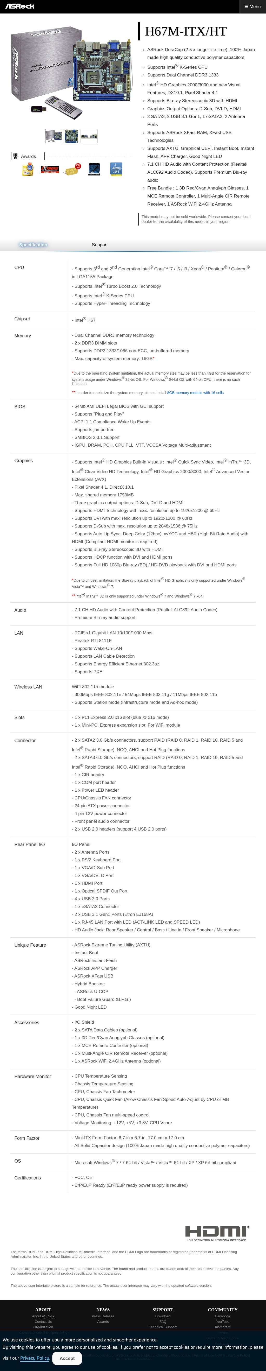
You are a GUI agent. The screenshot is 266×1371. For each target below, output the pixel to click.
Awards (103, 1322)
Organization (43, 1327)
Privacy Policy (34, 1358)
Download (163, 1316)
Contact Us (43, 1322)
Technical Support (163, 1327)
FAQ (163, 1322)
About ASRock (43, 1316)
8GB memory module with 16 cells (195, 393)
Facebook (222, 1316)
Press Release (103, 1316)
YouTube (222, 1322)
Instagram (222, 1327)
